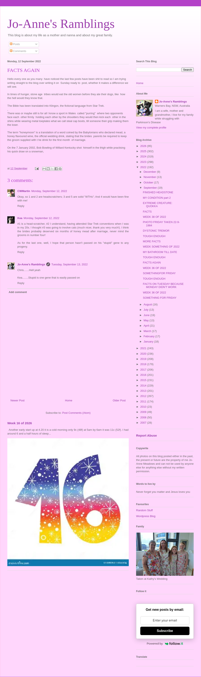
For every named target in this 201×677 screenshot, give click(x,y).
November (150, 177)
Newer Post (17, 400)
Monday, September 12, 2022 (49, 191)
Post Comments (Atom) (76, 412)
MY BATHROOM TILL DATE (160, 252)
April (147, 325)
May (146, 320)
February (149, 336)
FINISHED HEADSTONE (158, 192)
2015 (143, 380)
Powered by (165, 643)
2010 (143, 406)
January (149, 341)
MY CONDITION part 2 (157, 197)
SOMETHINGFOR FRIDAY (159, 273)
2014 (143, 385)
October (149, 182)
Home (68, 400)
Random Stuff (144, 510)
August (148, 304)
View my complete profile (151, 127)
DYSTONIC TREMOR (156, 230)
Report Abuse (146, 435)
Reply (20, 206)
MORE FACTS (152, 241)
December (150, 171)
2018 (143, 364)
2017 (143, 369)
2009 (143, 412)
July (146, 309)
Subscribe (165, 631)
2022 (143, 167)
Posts (15, 44)
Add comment (18, 292)
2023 (143, 161)
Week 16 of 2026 (19, 423)
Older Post (119, 400)
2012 (143, 396)
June (147, 315)
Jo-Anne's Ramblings (61, 24)
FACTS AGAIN (152, 262)
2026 (143, 146)
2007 (143, 422)
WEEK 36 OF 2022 (154, 268)
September (151, 187)
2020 (143, 353)
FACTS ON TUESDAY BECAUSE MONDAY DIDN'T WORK (163, 285)
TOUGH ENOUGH (154, 236)
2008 (143, 417)
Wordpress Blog (145, 516)
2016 (143, 374)
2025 (143, 151)
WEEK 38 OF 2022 (154, 216)
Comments (18, 51)
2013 (143, 390)
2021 (143, 348)
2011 (143, 401)
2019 (143, 359)
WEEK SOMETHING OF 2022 (161, 246)
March (148, 331)
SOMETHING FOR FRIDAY (159, 297)
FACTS (147, 211)
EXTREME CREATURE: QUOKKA (157, 204)
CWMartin (23, 191)
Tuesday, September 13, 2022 (69, 264)
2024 (143, 156)
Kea (19, 218)
